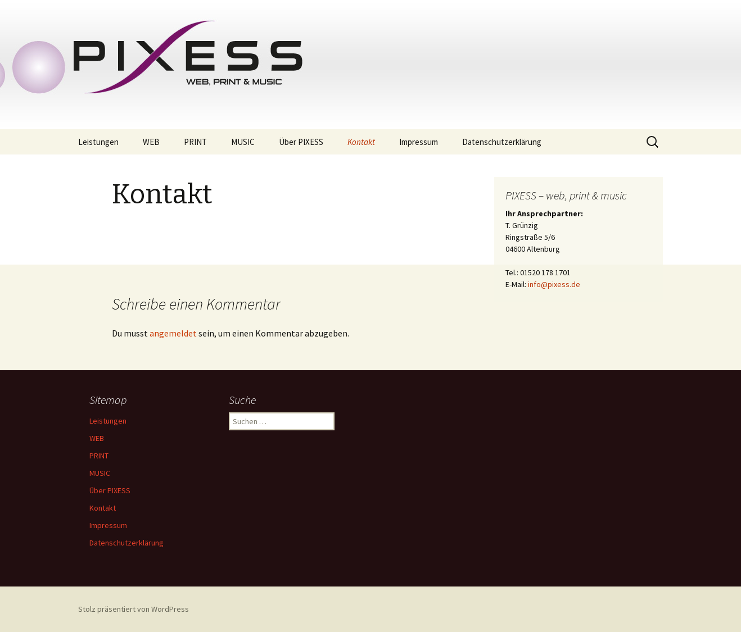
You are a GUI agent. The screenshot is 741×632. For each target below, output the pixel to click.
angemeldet (173, 333)
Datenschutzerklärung (501, 142)
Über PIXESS (301, 142)
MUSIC (243, 142)
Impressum (418, 142)
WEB (151, 142)
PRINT (195, 142)
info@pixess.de (554, 284)
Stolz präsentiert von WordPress (133, 609)
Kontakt (361, 142)
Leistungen (98, 142)
